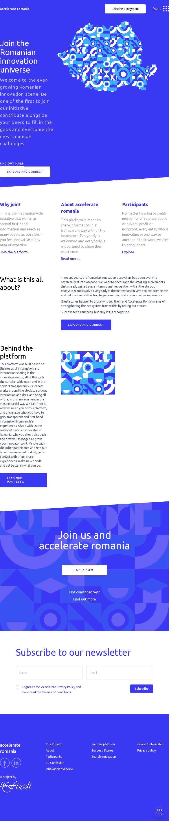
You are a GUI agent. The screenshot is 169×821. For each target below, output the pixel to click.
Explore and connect (25, 171)
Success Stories (102, 750)
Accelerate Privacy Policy (58, 687)
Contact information (150, 744)
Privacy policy (146, 750)
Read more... (70, 259)
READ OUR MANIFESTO (15, 480)
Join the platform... (15, 252)
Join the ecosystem (125, 9)
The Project (54, 744)
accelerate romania (14, 9)
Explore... (129, 252)
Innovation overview (59, 769)
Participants (54, 756)
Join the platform (103, 744)
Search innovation (104, 756)
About (50, 750)
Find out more (12, 163)
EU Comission (55, 763)
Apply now (84, 570)
